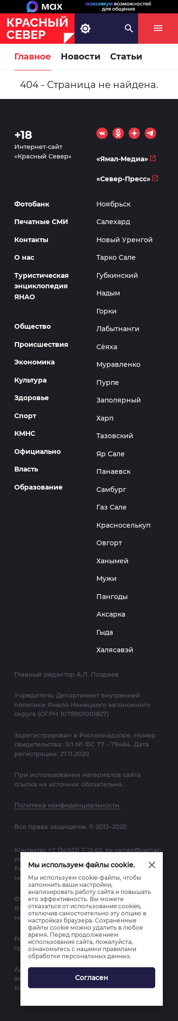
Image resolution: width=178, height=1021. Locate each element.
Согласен (91, 977)
